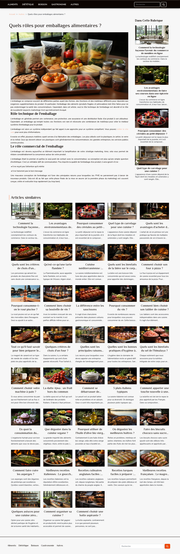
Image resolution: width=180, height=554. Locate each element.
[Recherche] (147, 4)
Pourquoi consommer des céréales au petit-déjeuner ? (90, 227)
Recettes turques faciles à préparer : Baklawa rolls (122, 474)
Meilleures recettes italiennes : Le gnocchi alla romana (58, 474)
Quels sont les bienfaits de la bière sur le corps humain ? (122, 268)
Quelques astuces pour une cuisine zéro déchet (26, 515)
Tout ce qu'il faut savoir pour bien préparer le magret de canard (25, 350)
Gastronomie (59, 4)
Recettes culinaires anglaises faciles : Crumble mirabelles (90, 474)
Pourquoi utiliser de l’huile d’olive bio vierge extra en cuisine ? (90, 433)
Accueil (12, 14)
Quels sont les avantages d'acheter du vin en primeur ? (154, 227)
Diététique (28, 4)
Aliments (13, 4)
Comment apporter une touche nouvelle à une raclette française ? (154, 391)
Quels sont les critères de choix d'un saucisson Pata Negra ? (25, 268)
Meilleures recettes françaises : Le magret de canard (154, 474)
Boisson (42, 4)
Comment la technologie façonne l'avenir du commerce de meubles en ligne (151, 50)
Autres (75, 4)
